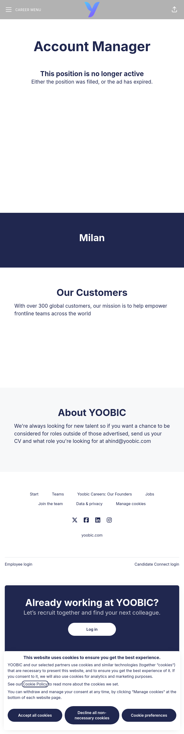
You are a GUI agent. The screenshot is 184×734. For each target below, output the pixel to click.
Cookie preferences (149, 715)
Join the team (50, 503)
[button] (174, 9)
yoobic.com (92, 535)
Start (34, 494)
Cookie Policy (35, 684)
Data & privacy (89, 503)
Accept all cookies (35, 715)
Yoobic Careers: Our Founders (104, 494)
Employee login (18, 564)
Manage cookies (131, 503)
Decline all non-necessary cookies (92, 715)
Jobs (149, 494)
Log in (92, 629)
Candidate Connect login (157, 564)
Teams (58, 494)
